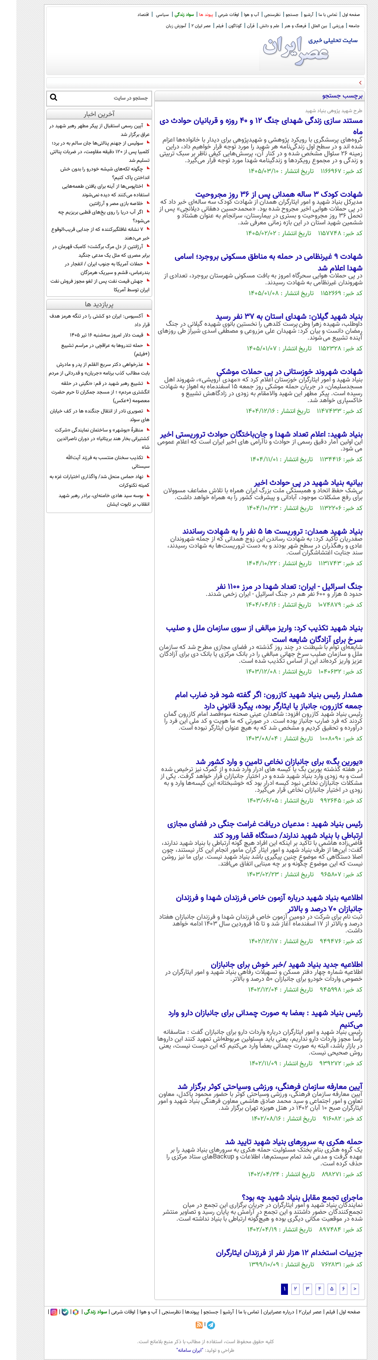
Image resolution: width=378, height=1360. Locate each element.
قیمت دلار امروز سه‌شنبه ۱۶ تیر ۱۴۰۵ (93, 335)
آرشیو (292, 15)
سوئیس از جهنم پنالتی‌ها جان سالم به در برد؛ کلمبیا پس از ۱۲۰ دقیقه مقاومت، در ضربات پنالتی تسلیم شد (83, 151)
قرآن (234, 26)
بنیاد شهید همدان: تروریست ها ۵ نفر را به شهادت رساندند (256, 532)
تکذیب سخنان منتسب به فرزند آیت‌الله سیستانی (91, 462)
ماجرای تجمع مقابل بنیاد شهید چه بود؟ (285, 1198)
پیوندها (176, 1312)
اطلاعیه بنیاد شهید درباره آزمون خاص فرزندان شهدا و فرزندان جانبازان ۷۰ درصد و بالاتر (252, 904)
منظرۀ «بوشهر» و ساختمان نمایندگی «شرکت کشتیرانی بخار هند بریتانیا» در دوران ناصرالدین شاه (85, 438)
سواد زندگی (168, 15)
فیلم (203, 26)
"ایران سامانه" (173, 1350)
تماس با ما (311, 15)
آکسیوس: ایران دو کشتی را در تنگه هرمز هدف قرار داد (83, 320)
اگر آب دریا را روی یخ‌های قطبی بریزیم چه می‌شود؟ (87, 216)
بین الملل (303, 26)
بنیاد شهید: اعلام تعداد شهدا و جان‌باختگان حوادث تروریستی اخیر (245, 435)
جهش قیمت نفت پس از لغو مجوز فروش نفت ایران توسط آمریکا (83, 285)
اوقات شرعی (212, 15)
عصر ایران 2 (184, 26)
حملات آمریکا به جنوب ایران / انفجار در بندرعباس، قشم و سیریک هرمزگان (90, 268)
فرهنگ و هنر (279, 26)
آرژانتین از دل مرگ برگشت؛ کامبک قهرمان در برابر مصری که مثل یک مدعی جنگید (84, 251)
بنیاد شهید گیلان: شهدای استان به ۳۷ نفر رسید (272, 317)
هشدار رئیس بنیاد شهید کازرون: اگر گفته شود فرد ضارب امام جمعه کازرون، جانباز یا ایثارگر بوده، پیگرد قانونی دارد (252, 701)
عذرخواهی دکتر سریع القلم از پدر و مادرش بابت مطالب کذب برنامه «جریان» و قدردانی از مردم (82, 369)
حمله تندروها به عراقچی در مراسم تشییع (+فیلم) (89, 350)
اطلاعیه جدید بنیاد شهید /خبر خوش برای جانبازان (270, 965)
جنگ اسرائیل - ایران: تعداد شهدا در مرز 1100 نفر (273, 587)
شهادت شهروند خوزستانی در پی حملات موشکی (273, 372)
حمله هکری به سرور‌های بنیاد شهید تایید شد (277, 1142)
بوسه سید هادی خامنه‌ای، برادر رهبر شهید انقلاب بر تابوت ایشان (87, 500)
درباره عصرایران (262, 1312)
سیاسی (146, 15)
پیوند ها (190, 15)
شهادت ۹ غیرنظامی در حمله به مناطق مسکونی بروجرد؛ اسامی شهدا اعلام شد (252, 262)
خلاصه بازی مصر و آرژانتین (103, 204)
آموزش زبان (160, 26)
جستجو (275, 15)
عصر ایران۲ (293, 1312)
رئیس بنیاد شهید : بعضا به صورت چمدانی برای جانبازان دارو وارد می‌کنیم (249, 1019)
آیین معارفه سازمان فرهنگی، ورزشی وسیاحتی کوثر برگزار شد (253, 1087)
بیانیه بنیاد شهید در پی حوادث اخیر (291, 483)
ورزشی (321, 26)
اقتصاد (126, 15)
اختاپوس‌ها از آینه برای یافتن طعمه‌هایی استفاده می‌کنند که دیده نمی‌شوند (89, 191)
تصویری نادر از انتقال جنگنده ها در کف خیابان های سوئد (83, 415)
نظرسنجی (256, 15)
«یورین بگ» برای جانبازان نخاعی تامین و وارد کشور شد (262, 762)
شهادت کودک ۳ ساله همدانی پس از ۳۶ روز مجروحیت (262, 195)
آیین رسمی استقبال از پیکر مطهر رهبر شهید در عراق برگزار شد (83, 130)
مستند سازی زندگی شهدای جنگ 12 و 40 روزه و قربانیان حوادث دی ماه (244, 127)
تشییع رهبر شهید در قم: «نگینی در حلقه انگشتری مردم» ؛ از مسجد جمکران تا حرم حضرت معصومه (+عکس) (84, 392)
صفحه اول (335, 15)
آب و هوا (235, 15)
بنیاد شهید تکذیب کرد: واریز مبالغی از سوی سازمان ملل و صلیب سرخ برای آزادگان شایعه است (248, 634)
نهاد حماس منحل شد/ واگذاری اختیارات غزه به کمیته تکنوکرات (83, 481)
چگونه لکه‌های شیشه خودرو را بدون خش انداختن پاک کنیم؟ (88, 173)
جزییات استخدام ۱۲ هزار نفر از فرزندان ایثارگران (273, 1253)
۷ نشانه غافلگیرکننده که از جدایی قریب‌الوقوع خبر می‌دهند (84, 234)
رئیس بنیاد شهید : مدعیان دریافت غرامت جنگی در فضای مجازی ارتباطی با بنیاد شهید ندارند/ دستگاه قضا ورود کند (248, 830)
